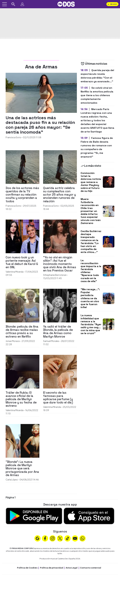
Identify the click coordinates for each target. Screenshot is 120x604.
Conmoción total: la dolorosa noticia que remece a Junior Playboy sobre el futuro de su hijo (91, 182)
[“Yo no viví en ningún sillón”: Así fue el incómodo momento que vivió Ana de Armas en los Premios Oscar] (60, 236)
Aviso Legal (72, 567)
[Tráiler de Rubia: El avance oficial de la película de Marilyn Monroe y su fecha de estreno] (22, 371)
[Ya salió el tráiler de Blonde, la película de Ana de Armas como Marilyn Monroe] (60, 305)
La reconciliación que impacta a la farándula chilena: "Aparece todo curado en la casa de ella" (91, 271)
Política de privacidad (51, 567)
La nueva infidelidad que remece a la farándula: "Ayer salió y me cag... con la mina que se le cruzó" (91, 324)
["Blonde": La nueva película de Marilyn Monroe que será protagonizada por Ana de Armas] (22, 440)
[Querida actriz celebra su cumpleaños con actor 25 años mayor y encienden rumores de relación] (60, 166)
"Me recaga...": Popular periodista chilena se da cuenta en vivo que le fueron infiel (90, 298)
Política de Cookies (27, 567)
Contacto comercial (90, 567)
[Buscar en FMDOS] (13, 4)
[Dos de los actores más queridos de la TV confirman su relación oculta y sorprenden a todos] (22, 166)
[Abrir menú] (5, 4)
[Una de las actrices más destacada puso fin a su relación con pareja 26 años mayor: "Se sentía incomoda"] (41, 92)
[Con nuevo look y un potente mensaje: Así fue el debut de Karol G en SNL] (22, 236)
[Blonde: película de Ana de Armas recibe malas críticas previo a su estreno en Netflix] (22, 305)
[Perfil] (22, 4)
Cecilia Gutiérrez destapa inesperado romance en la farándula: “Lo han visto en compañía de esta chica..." (91, 242)
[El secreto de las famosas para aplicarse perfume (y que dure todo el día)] (60, 371)
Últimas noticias (94, 63)
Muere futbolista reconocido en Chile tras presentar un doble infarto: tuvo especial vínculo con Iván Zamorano (91, 211)
